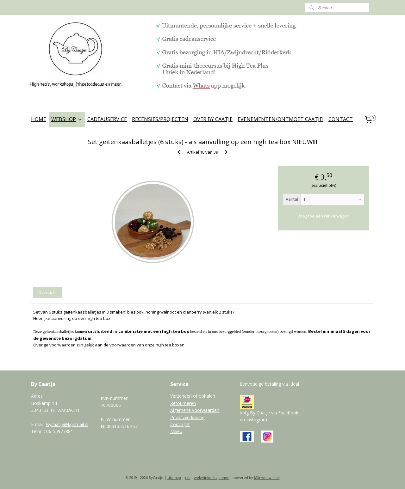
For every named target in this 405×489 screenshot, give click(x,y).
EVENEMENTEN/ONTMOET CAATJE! (280, 119)
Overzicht (47, 292)
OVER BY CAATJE (213, 119)
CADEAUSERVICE (107, 119)
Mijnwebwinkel (267, 477)
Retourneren (183, 403)
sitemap (174, 477)
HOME (38, 119)
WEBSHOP (66, 119)
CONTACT (340, 119)
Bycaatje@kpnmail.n (66, 424)
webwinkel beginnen (211, 477)
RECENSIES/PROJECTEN (160, 119)
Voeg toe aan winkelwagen (323, 216)
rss (187, 477)
